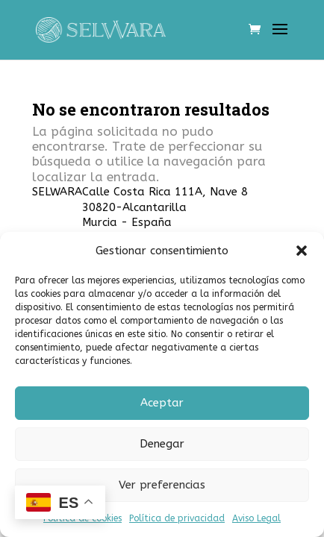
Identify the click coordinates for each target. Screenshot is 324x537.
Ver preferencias (162, 485)
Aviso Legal (256, 518)
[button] (301, 250)
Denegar (162, 443)
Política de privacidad (177, 518)
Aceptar (162, 402)
